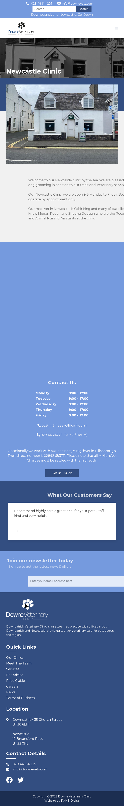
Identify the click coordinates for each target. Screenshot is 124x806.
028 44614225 (52, 435)
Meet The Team (18, 663)
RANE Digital (70, 800)
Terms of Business (20, 698)
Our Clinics (14, 658)
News (10, 692)
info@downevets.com (77, 3)
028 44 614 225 (41, 3)
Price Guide (15, 681)
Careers (12, 686)
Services (12, 669)
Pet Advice (14, 675)
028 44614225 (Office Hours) (64, 425)
